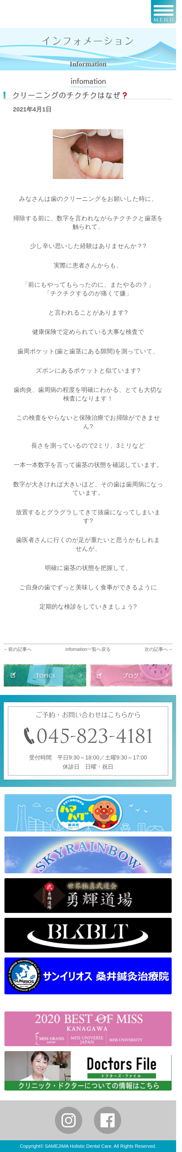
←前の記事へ (18, 649)
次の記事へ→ (158, 649)
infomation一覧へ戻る (88, 649)
